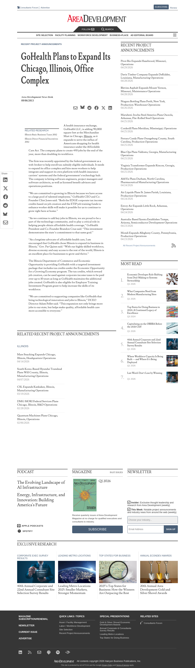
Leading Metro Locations (112, 634)
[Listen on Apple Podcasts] (42, 526)
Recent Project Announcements (41, 44)
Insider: (150, 504)
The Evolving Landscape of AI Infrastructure (41, 485)
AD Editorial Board (142, 35)
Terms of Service (122, 665)
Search (107, 29)
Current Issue (28, 632)
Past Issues (116, 472)
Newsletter (26, 625)
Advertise (45, 8)
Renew (173, 8)
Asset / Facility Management (73, 622)
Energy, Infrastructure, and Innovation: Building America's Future (41, 499)
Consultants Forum (29, 7)
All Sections (175, 35)
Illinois (88, 136)
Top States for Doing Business (114, 638)
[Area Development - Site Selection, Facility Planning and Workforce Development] (97, 18)
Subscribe (161, 7)
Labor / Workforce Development (74, 626)
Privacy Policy (107, 665)
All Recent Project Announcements (139, 245)
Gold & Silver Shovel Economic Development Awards (115, 623)
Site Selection (66, 629)
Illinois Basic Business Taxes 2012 (41, 134)
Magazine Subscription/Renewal (33, 617)
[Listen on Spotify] (42, 531)
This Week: (152, 511)
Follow (88, 29)
